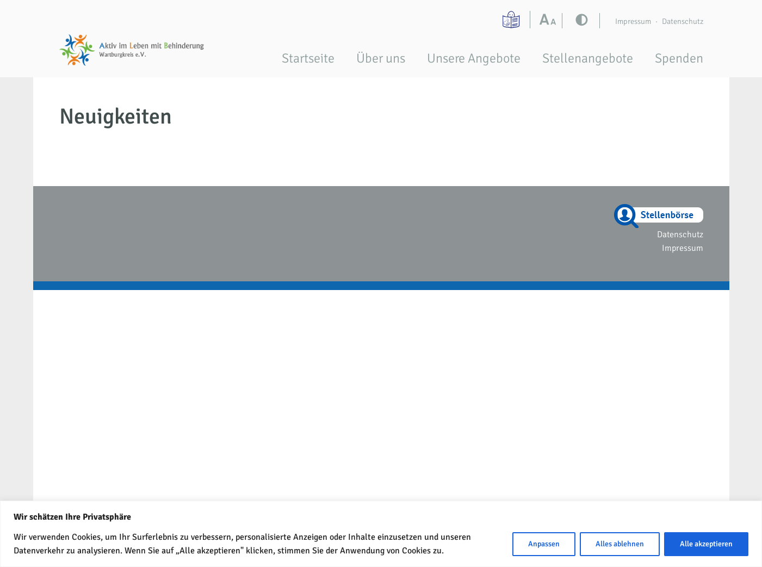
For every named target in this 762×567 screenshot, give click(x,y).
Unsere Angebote (474, 58)
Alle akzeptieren (706, 543)
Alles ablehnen (620, 543)
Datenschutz (682, 21)
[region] (381, 534)
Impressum (633, 21)
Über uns (380, 58)
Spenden (679, 58)
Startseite (308, 58)
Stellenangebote (587, 58)
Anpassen (544, 543)
